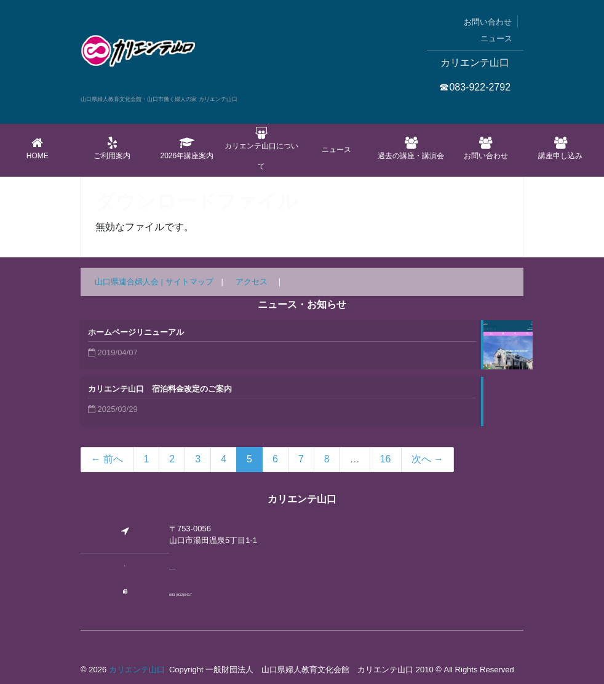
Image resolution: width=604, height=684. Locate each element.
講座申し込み (560, 148)
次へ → (427, 459)
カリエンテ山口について (262, 149)
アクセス (252, 281)
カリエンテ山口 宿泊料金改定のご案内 (160, 388)
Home (37, 148)
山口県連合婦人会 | (130, 281)
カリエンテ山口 (137, 669)
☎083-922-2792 (475, 87)
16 (385, 459)
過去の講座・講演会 (410, 148)
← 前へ (107, 459)
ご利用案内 (112, 148)
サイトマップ (189, 281)
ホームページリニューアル (136, 332)
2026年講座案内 (187, 148)
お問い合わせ (488, 21)
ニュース (496, 38)
